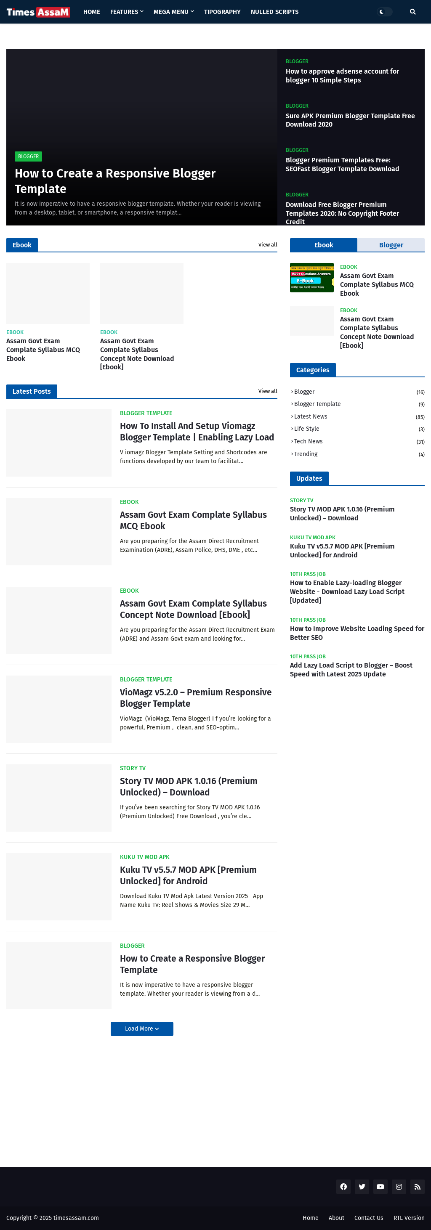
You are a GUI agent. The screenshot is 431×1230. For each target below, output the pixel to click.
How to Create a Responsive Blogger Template (115, 181)
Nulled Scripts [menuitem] (274, 12)
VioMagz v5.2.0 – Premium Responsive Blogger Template (196, 698)
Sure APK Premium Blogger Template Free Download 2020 (350, 120)
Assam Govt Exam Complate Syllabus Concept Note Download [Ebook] (137, 354)
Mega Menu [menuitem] (171, 12)
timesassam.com (76, 1218)
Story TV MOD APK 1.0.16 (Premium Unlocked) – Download (189, 787)
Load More (140, 1028)
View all (267, 244)
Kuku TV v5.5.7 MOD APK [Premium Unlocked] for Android (188, 875)
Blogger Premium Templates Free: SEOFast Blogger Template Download (342, 164)
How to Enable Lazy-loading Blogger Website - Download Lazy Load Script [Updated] (347, 591)
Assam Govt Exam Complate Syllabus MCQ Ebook (43, 350)
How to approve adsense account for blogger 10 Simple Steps (342, 75)
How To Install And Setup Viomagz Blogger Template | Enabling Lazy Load (197, 432)
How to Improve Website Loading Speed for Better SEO (357, 633)
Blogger (359, 392)
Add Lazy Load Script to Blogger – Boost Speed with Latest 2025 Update (351, 669)
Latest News (359, 417)
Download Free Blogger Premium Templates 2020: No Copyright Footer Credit (342, 213)
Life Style (359, 429)
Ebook (323, 245)
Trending (359, 455)
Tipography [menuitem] (222, 12)
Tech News (359, 442)
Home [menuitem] (91, 12)
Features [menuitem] (124, 12)
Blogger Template (359, 404)
